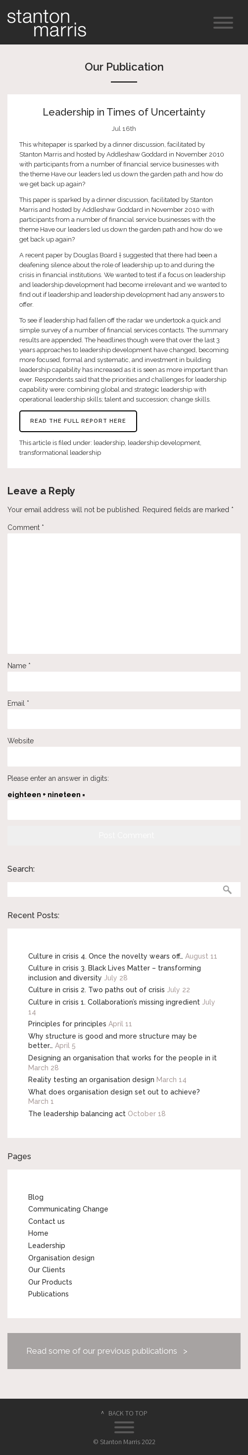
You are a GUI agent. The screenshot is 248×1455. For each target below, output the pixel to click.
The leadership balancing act (77, 1114)
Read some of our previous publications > (107, 1351)
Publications (48, 1294)
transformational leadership (60, 452)
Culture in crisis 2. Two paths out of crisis (96, 990)
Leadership (46, 1246)
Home (38, 1233)
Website (20, 741)
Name (19, 666)
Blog (36, 1197)
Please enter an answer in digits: (58, 778)
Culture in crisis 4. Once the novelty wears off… (105, 956)
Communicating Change (68, 1209)
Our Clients (46, 1270)
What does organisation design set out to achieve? (114, 1092)
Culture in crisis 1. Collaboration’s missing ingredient (114, 1002)
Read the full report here (78, 421)
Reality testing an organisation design (91, 1080)
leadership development (164, 442)
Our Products (50, 1282)
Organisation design (61, 1258)
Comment (25, 527)
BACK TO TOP (128, 1413)
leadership (109, 442)
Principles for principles (67, 1024)
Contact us (46, 1221)
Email (18, 703)
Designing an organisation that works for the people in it (122, 1058)
